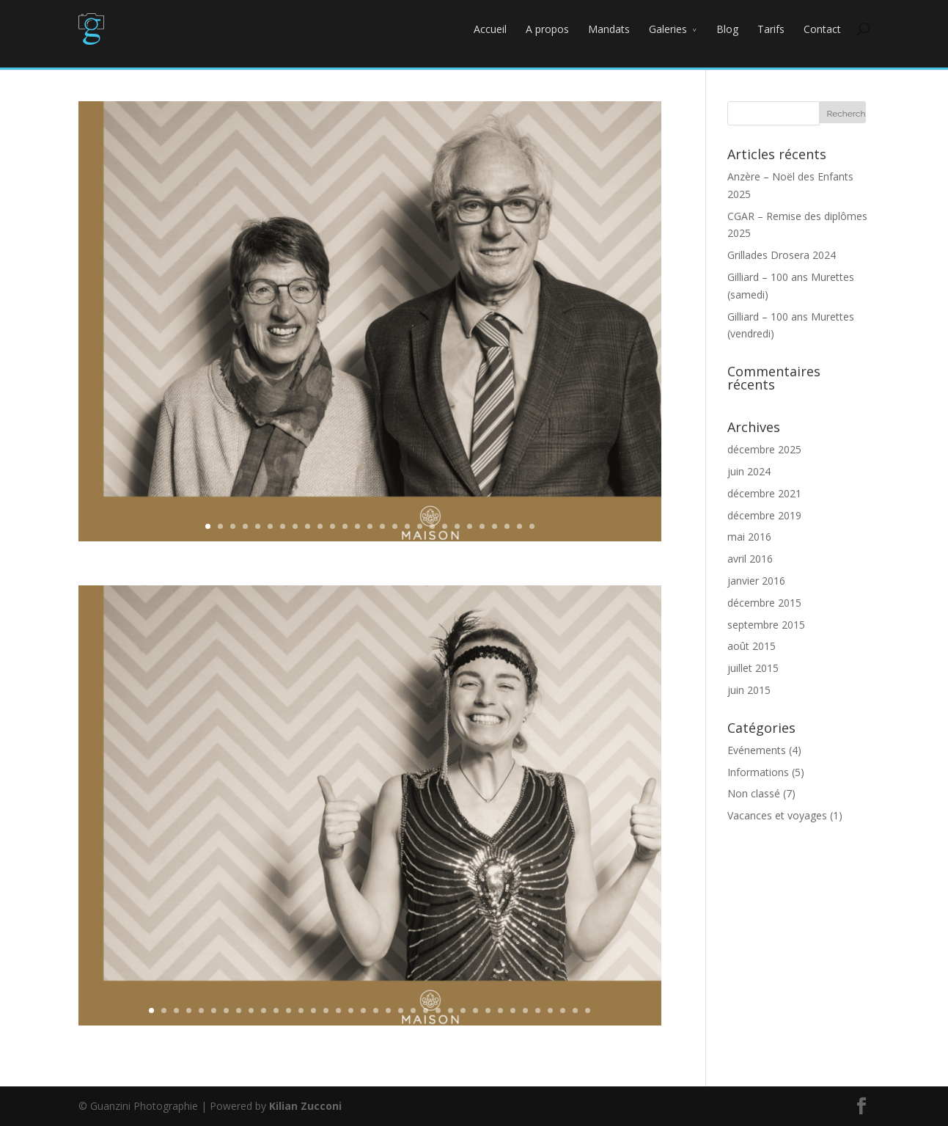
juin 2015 (749, 690)
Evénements (756, 750)
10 (320, 526)
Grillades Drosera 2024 (781, 255)
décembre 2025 (764, 449)
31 (525, 1010)
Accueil (490, 29)
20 (444, 526)
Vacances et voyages (777, 815)
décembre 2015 (764, 603)
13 (357, 526)
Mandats (609, 29)
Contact (822, 29)
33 (550, 1010)
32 (537, 1010)
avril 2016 (750, 559)
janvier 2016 (756, 581)
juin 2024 (749, 471)
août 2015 (751, 646)
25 (507, 526)
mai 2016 (749, 537)
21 (457, 526)
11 (332, 526)
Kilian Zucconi (305, 1106)
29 (500, 1010)
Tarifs (771, 29)
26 (519, 526)
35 (575, 1010)
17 (407, 526)
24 (494, 526)
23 (482, 526)
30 (512, 1010)
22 (469, 526)
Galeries (668, 29)
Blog (727, 29)
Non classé (753, 793)
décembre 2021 (764, 493)
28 (487, 1010)
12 (345, 526)
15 (382, 526)
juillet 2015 (753, 668)
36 (587, 1010)
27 (531, 526)
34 (562, 1010)
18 (419, 526)
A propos (547, 29)
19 (432, 526)
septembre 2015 (766, 625)
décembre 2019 (764, 515)
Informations (758, 772)
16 (394, 526)
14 (369, 526)
